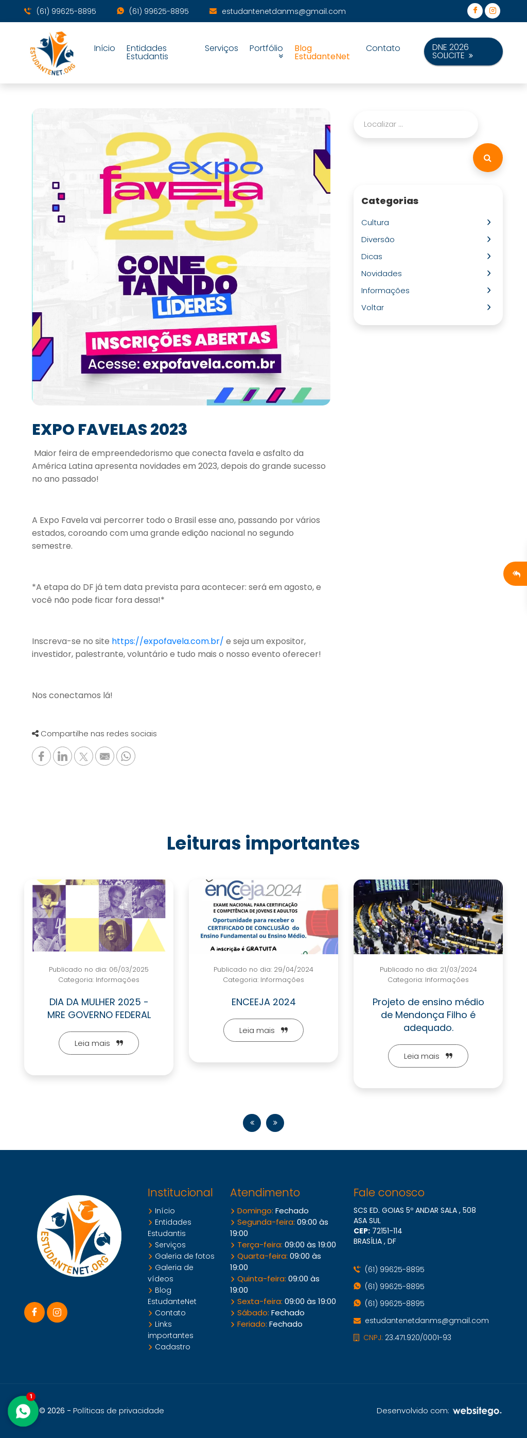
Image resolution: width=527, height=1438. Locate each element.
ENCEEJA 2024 (264, 1001)
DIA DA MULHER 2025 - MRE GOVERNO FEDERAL (99, 1008)
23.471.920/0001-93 (402, 1337)
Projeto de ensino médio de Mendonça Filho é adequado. (428, 1014)
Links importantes (171, 1330)
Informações (387, 290)
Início (104, 48)
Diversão (380, 239)
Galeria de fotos (181, 1256)
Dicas (374, 256)
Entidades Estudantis (147, 52)
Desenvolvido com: (440, 1410)
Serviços (221, 48)
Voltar (374, 307)
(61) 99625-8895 (60, 11)
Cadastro (169, 1347)
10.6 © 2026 (44, 1411)
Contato (383, 48)
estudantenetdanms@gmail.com (277, 11)
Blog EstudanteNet (322, 52)
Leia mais (99, 1043)
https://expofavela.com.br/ (168, 641)
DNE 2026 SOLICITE (452, 51)
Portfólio (266, 52)
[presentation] (252, 1123)
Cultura (377, 222)
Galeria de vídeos (171, 1273)
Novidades (383, 273)
